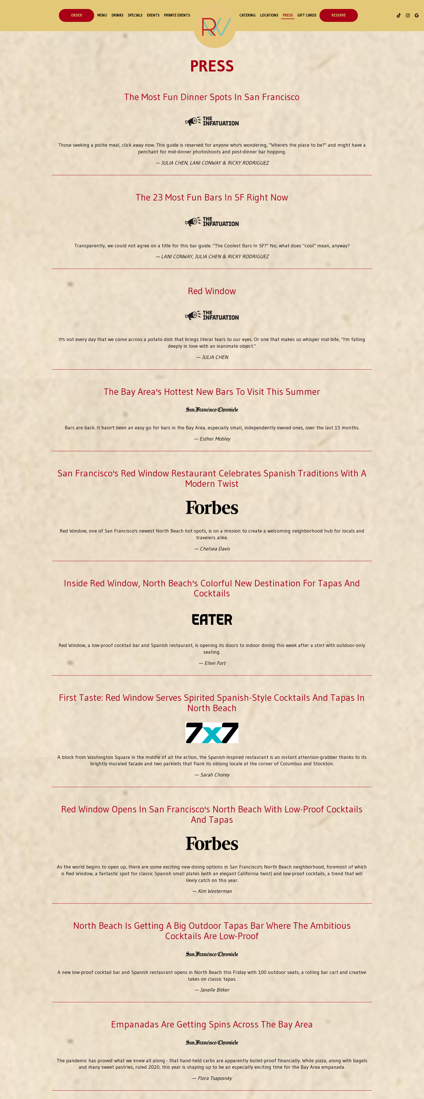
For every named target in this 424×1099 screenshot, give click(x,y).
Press (288, 15)
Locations (269, 15)
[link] (214, 26)
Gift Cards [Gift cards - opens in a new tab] (306, 15)
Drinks (117, 15)
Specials (135, 15)
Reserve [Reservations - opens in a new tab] (339, 15)
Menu (102, 15)
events (153, 15)
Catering (247, 15)
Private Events (177, 15)
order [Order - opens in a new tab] (76, 15)
